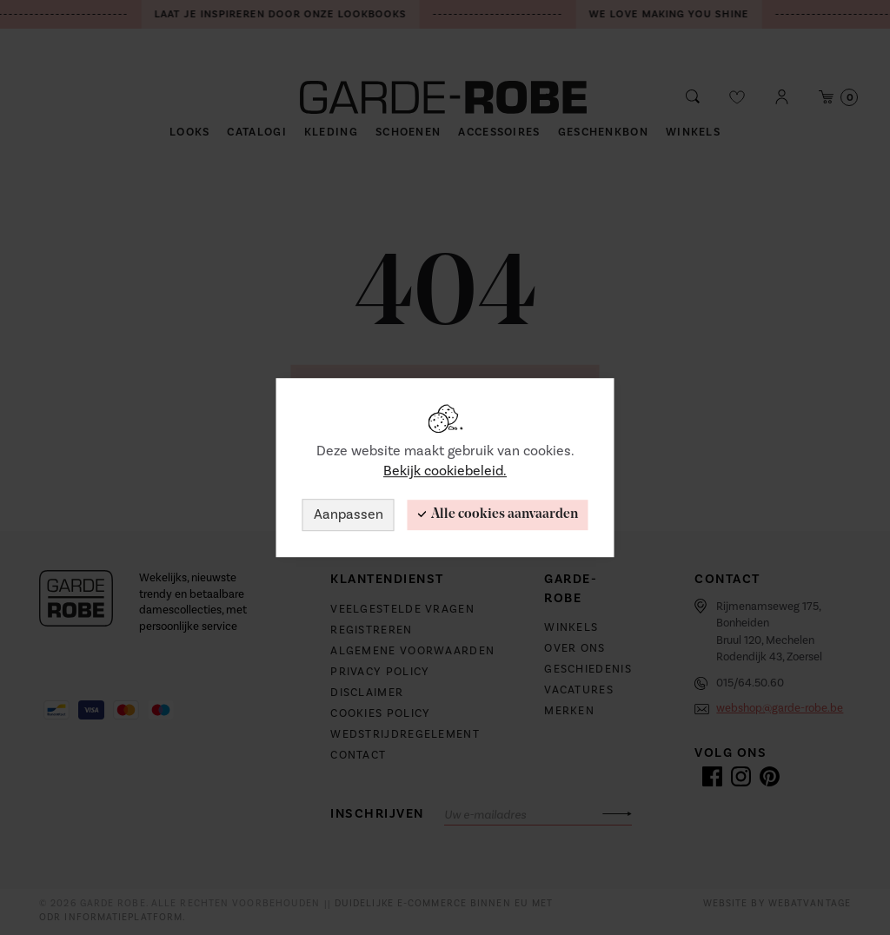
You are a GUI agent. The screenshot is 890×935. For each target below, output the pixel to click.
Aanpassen (348, 514)
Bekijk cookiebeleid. (445, 471)
